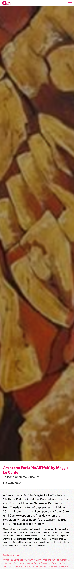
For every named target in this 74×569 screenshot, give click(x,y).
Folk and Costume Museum (21, 477)
